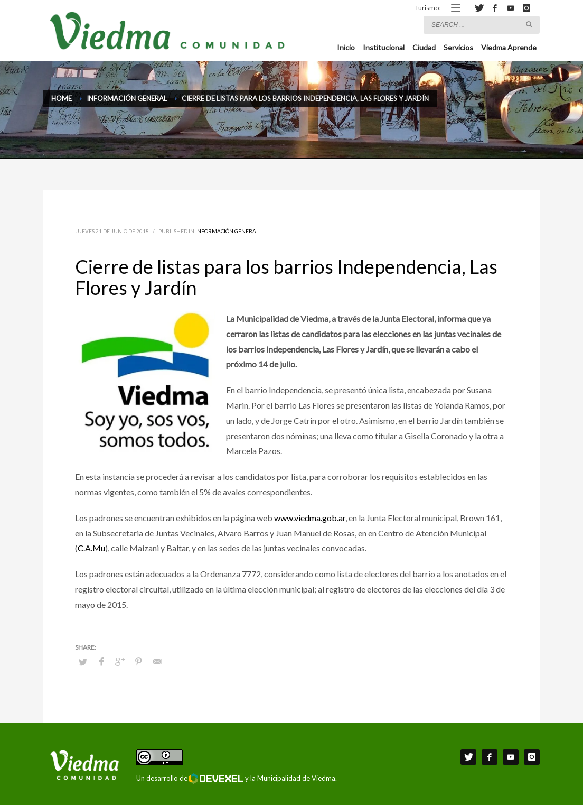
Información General (227, 231)
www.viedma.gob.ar (309, 518)
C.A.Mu (91, 548)
